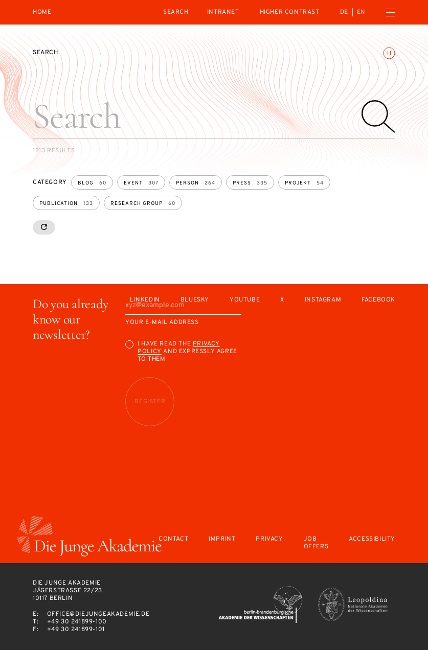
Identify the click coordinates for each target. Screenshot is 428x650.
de (344, 12)
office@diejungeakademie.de (98, 614)
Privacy (269, 539)
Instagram (323, 300)
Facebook (378, 300)
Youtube (245, 300)
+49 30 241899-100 (77, 622)
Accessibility (372, 539)
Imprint (222, 539)
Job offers (316, 543)
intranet (223, 12)
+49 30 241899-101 (76, 629)
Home (42, 12)
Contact (173, 539)
